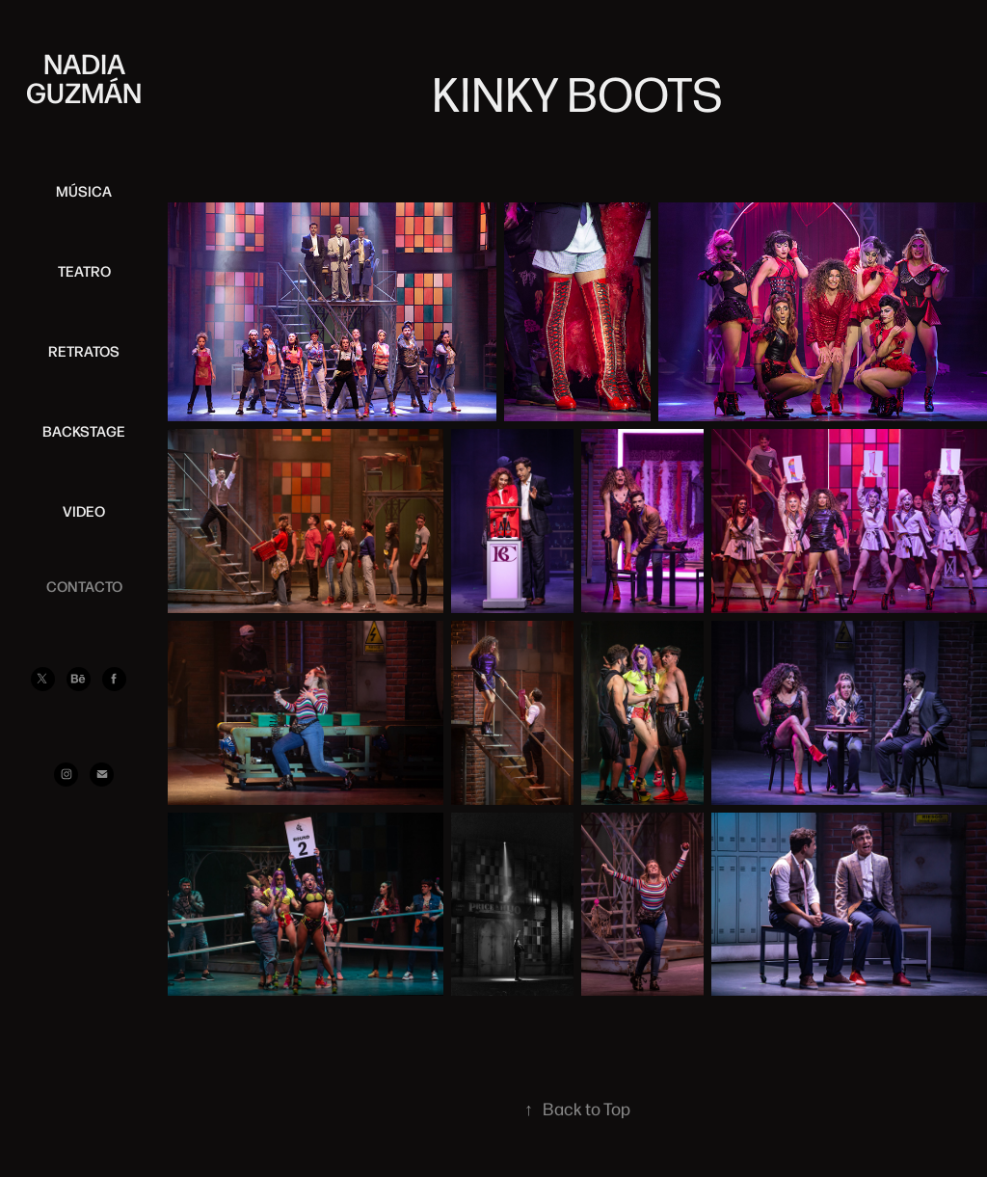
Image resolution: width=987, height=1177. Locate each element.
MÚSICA (84, 191)
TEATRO (84, 271)
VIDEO (84, 511)
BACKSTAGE (83, 431)
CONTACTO (84, 586)
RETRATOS (84, 351)
